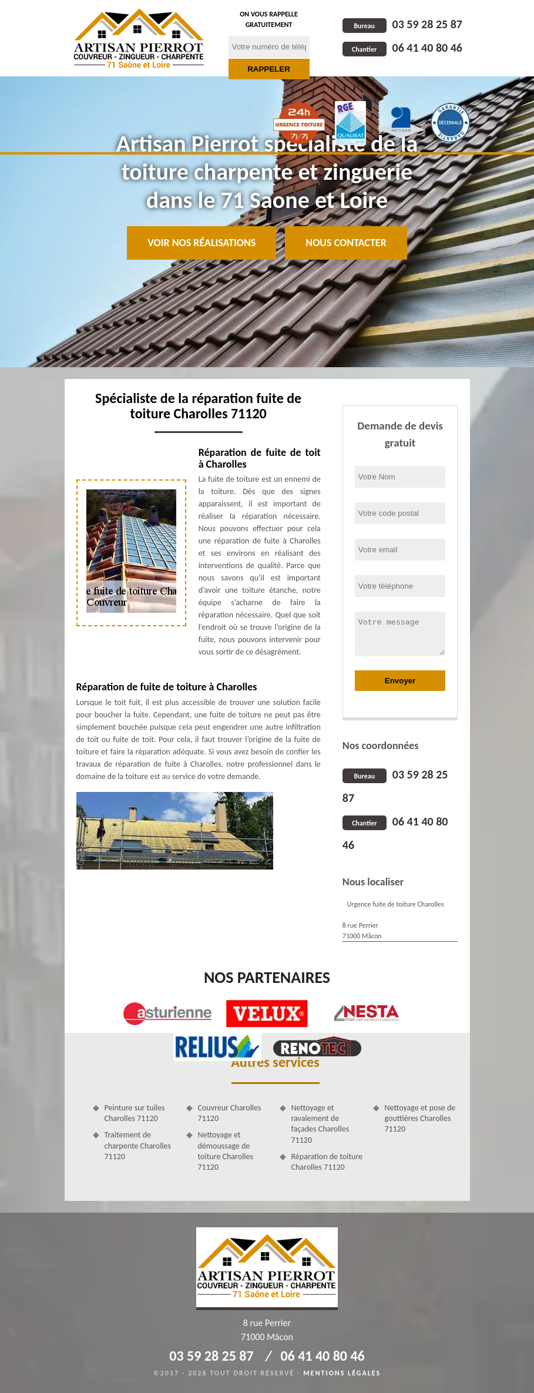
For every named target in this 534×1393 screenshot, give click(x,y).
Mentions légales (342, 1373)
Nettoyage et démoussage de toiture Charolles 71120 (225, 1151)
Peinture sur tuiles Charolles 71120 (135, 1113)
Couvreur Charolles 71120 (229, 1113)
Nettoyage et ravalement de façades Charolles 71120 (320, 1124)
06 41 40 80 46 (402, 48)
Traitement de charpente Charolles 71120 (138, 1145)
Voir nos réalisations (201, 242)
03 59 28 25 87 (402, 24)
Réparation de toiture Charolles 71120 (327, 1162)
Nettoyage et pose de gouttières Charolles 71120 (420, 1118)
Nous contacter (345, 242)
